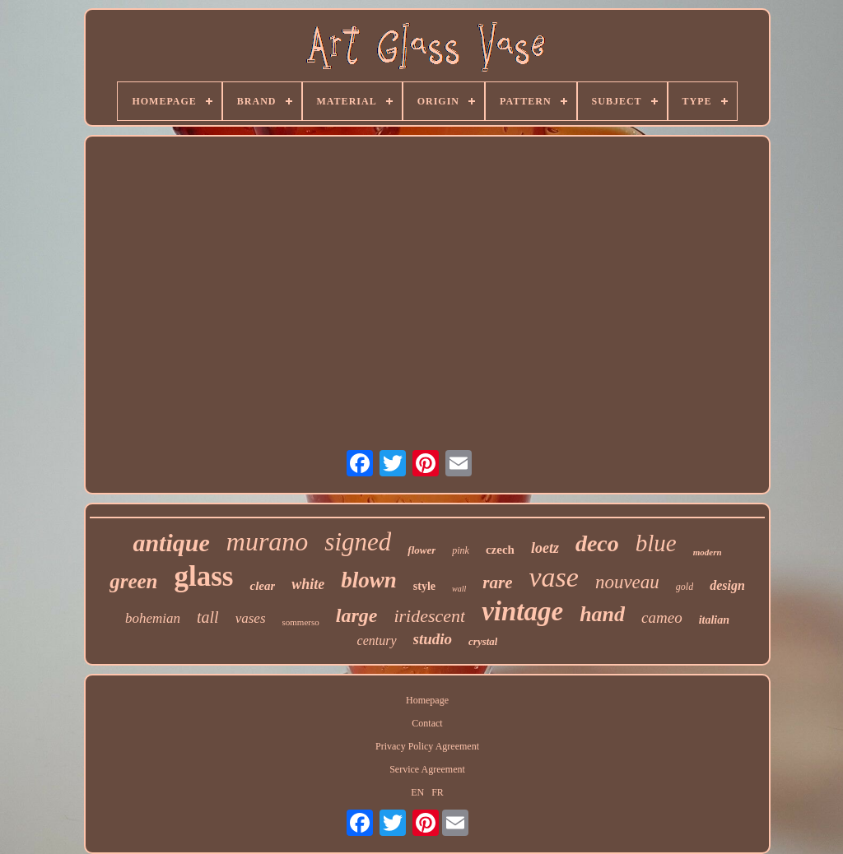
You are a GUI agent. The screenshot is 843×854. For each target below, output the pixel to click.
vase (553, 577)
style (424, 586)
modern (707, 552)
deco (597, 543)
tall (208, 617)
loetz (545, 548)
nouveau (627, 582)
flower (421, 550)
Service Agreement (427, 769)
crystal (482, 641)
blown (369, 580)
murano (267, 541)
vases (250, 618)
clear (262, 585)
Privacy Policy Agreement (427, 746)
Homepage (427, 700)
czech (500, 549)
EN (417, 792)
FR (437, 792)
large (357, 615)
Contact (427, 723)
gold (684, 586)
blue (656, 543)
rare (497, 582)
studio (433, 638)
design (727, 585)
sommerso (300, 622)
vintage (522, 611)
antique (171, 542)
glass (204, 576)
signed (357, 541)
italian (714, 620)
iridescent (429, 616)
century (377, 640)
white (307, 584)
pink (460, 550)
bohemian (152, 618)
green (133, 581)
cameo (661, 617)
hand (602, 614)
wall (459, 588)
